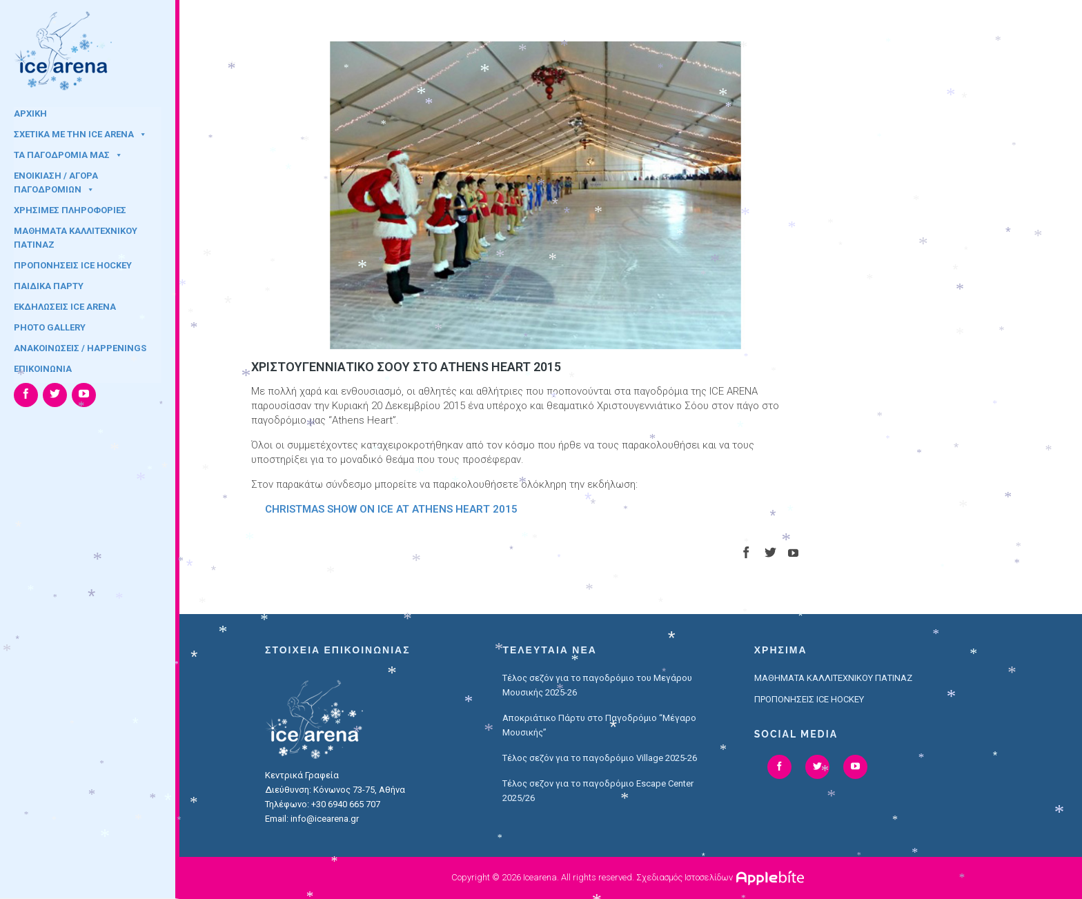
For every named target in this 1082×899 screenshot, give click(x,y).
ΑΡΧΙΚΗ (30, 113)
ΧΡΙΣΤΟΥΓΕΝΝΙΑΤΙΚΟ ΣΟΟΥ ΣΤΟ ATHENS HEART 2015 (406, 366)
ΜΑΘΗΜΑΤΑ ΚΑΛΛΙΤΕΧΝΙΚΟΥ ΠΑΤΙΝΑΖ (75, 235)
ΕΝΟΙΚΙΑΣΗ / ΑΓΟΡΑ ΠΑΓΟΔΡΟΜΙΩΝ (56, 180)
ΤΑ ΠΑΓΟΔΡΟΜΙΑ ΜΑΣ (68, 155)
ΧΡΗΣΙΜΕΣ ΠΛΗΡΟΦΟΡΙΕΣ (70, 210)
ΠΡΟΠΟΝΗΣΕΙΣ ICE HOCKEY (73, 265)
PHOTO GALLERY (50, 327)
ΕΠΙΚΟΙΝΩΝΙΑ (43, 369)
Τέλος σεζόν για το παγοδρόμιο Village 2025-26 (599, 758)
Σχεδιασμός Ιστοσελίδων (684, 877)
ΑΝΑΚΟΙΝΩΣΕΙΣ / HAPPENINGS (80, 348)
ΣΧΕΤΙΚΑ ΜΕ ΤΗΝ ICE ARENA (80, 134)
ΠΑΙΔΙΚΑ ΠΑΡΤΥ (48, 286)
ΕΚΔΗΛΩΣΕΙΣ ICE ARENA (65, 307)
